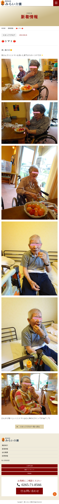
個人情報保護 (5, 460)
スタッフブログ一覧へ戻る (30, 427)
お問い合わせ (31, 491)
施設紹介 (5, 445)
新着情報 (10, 28)
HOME (3, 28)
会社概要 (5, 452)
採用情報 (5, 456)
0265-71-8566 (31, 485)
